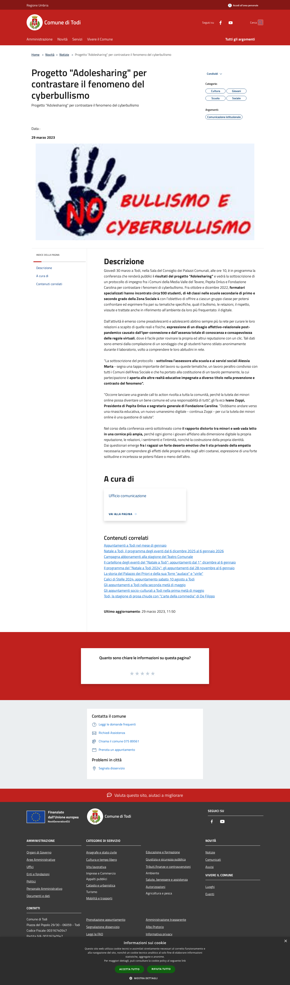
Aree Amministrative (41, 859)
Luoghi (210, 886)
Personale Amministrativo (44, 888)
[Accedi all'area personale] (243, 5)
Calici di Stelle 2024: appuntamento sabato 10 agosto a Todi (149, 579)
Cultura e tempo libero (101, 859)
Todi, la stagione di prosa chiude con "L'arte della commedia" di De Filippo (159, 596)
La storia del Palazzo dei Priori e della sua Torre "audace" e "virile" (153, 573)
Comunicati (213, 859)
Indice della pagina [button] (47, 255)
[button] (145, 978)
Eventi (209, 894)
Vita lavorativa (96, 866)
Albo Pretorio (155, 926)
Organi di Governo (39, 852)
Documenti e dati (38, 895)
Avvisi (209, 866)
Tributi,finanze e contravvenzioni (168, 866)
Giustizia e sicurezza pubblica (166, 859)
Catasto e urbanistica (100, 885)
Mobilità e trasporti (99, 898)
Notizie (64, 54)
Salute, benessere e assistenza (167, 879)
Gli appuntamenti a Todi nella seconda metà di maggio (145, 585)
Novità (49, 54)
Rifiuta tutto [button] (161, 969)
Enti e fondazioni (38, 874)
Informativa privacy (159, 934)
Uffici (30, 866)
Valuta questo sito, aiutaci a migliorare (145, 795)
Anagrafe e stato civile (101, 852)
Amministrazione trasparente (166, 919)
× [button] (285, 941)
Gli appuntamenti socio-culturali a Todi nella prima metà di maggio (154, 590)
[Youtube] (223, 22)
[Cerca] (258, 22)
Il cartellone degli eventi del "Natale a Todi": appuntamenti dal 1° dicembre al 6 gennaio (170, 562)
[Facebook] (213, 22)
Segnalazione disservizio (102, 926)
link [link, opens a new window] (184, 960)
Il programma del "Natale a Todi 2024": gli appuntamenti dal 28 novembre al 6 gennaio (169, 568)
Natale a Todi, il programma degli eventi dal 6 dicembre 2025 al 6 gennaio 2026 (164, 551)
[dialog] (145, 961)
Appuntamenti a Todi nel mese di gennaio (135, 545)
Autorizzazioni (155, 886)
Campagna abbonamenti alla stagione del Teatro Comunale (148, 556)
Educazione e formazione (163, 852)
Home (35, 54)
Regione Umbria (37, 5)
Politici (31, 881)
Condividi (215, 73)
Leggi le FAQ (94, 934)
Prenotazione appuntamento (105, 919)
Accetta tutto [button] (129, 969)
